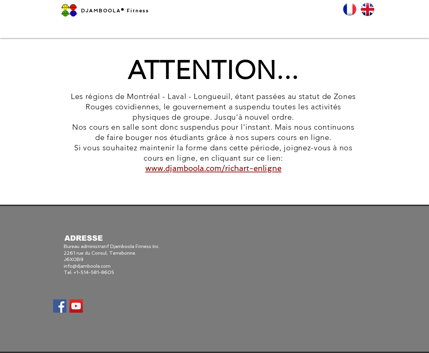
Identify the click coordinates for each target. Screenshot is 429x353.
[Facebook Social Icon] (59, 306)
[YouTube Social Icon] (76, 306)
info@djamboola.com (87, 266)
